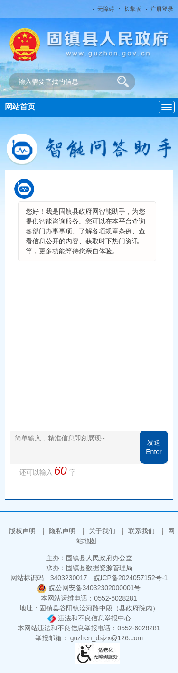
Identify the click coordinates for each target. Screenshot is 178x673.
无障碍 (105, 9)
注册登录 (161, 9)
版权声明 (23, 531)
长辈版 (132, 9)
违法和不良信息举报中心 (89, 618)
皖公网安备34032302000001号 (89, 588)
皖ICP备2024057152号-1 (131, 578)
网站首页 (20, 107)
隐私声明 (63, 531)
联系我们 (142, 531)
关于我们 (103, 531)
